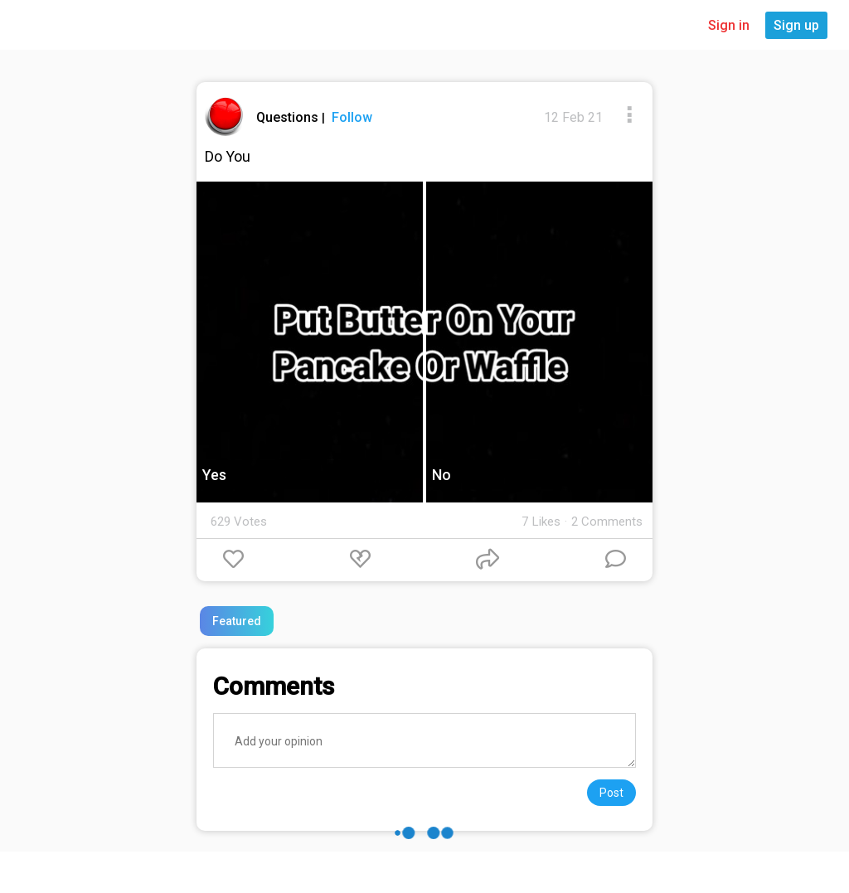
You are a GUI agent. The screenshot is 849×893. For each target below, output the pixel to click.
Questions (289, 117)
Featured (236, 621)
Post (611, 792)
